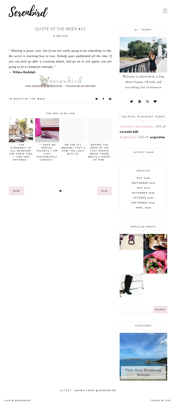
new (16, 191)
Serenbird (23, 401)
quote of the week (30, 99)
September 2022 (143, 183)
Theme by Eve (160, 401)
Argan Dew (128, 137)
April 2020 (143, 207)
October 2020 (143, 198)
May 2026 (143, 178)
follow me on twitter (80, 86)
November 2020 (143, 193)
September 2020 (143, 202)
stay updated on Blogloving (44, 86)
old (105, 191)
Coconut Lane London (136, 126)
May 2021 (143, 188)
